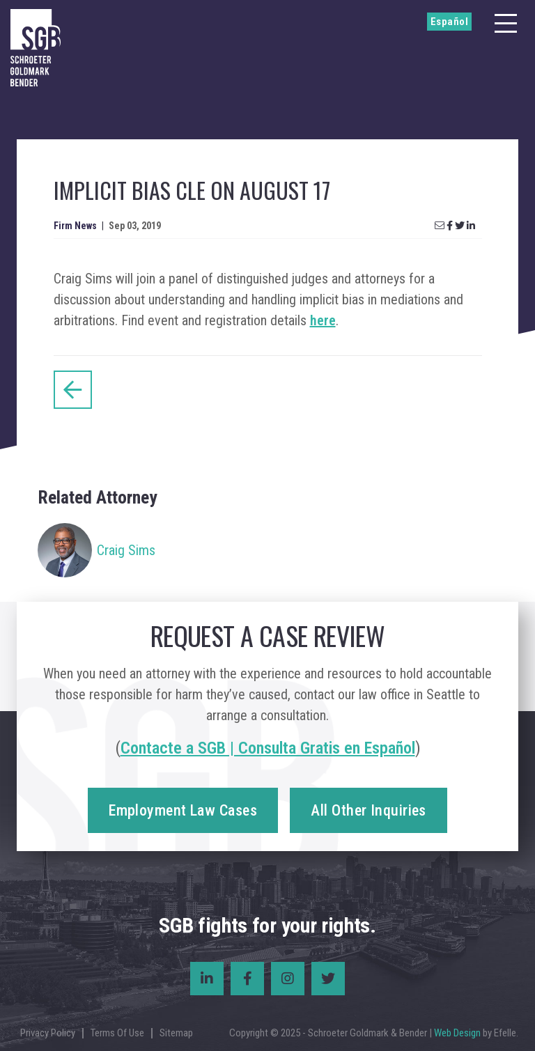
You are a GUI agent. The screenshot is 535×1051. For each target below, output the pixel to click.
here (323, 320)
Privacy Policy (47, 1033)
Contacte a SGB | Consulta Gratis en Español (268, 748)
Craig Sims (126, 550)
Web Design (457, 1033)
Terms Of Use (117, 1033)
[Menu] (505, 23)
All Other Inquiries (368, 810)
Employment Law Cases (183, 810)
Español (449, 21)
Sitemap (176, 1033)
